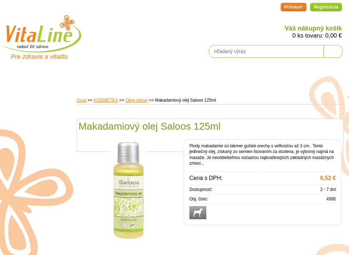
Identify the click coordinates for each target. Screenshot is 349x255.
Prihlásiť (293, 7)
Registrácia (326, 7)
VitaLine (40, 29)
